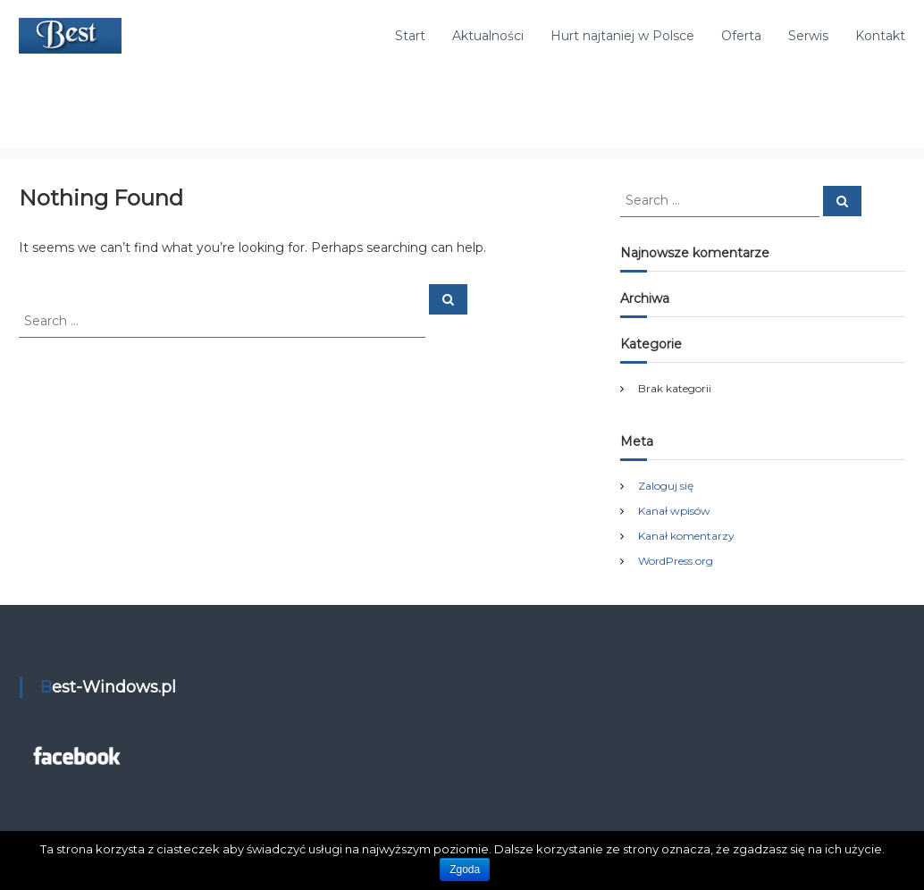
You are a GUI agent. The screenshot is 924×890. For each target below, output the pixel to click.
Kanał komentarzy (686, 535)
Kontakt (880, 36)
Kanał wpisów (674, 510)
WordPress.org (675, 560)
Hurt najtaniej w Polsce (622, 36)
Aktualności (488, 36)
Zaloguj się (665, 485)
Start (410, 36)
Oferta (741, 36)
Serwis (808, 36)
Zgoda (464, 869)
